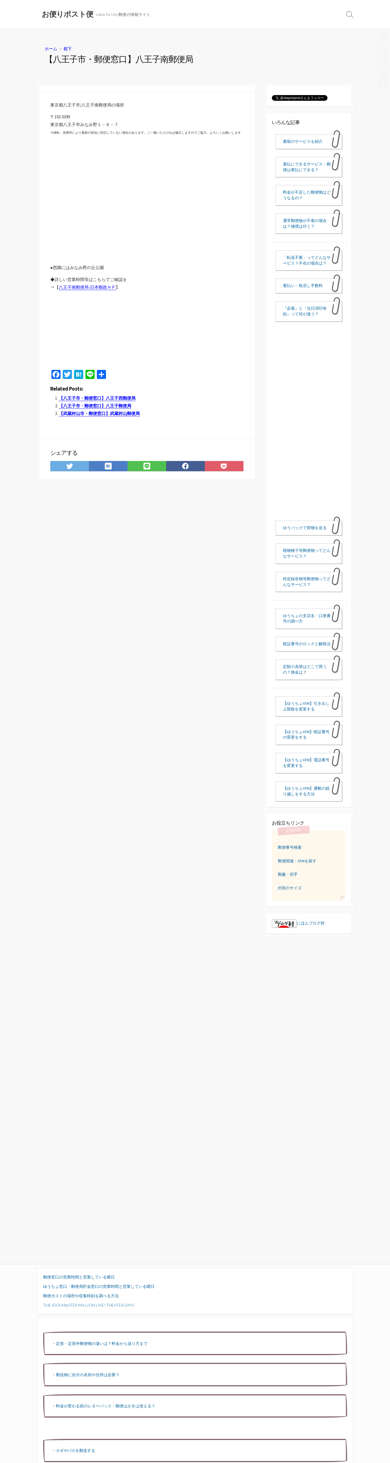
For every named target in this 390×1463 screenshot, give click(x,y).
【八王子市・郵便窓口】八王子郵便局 (95, 405)
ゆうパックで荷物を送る (305, 527)
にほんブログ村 (298, 923)
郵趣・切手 (288, 874)
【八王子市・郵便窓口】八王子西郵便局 (97, 398)
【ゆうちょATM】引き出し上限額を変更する (306, 706)
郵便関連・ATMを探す (297, 860)
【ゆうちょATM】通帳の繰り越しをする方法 (306, 791)
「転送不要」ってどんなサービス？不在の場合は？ (307, 260)
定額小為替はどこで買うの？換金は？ (305, 669)
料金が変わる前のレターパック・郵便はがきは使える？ (105, 1405)
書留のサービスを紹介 (303, 141)
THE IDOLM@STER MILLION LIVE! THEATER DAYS (88, 1305)
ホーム (51, 48)
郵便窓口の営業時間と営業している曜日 (79, 1277)
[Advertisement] (102, 334)
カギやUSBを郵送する (75, 1450)
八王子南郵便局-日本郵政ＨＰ (87, 287)
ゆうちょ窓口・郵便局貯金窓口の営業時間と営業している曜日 (99, 1286)
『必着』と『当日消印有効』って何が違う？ (305, 311)
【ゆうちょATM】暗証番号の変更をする (306, 734)
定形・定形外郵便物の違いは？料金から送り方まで (101, 1343)
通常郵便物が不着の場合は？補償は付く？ (305, 223)
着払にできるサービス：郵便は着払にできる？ (307, 167)
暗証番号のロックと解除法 (307, 643)
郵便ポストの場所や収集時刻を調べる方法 (81, 1295)
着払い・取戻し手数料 (303, 285)
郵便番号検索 (290, 847)
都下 (67, 48)
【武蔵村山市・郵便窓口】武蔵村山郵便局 (99, 413)
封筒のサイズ (290, 887)
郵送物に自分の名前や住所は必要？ (88, 1374)
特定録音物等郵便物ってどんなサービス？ (307, 581)
